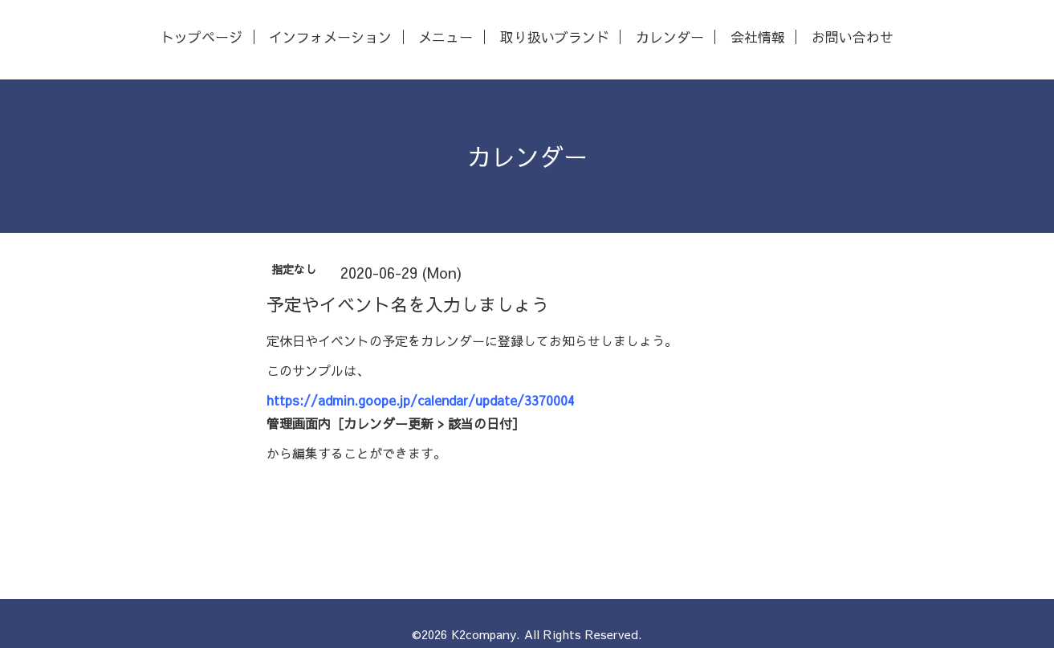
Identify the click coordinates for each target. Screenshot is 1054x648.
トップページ (201, 37)
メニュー (445, 37)
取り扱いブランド (554, 37)
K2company (483, 634)
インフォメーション (330, 37)
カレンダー (670, 37)
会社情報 (757, 37)
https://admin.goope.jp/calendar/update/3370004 (421, 400)
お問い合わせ (852, 37)
